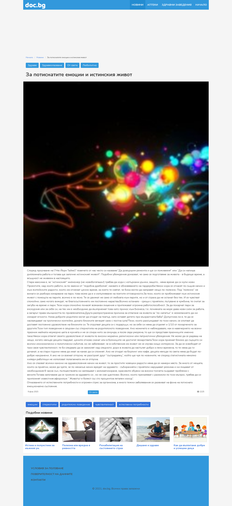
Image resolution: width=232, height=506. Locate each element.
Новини (137, 5)
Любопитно (90, 65)
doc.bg (35, 5)
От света (72, 65)
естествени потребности (134, 404)
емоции (32, 404)
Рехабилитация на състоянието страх (111, 447)
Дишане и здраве (147, 445)
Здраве (32, 65)
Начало (201, 5)
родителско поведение (76, 404)
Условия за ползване (47, 468)
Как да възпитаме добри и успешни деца (189, 447)
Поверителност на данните (51, 474)
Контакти (38, 480)
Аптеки (152, 5)
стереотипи (50, 404)
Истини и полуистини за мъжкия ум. (39, 447)
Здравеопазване (52, 65)
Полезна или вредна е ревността (76, 447)
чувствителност (104, 404)
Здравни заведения (177, 5)
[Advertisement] (116, 30)
